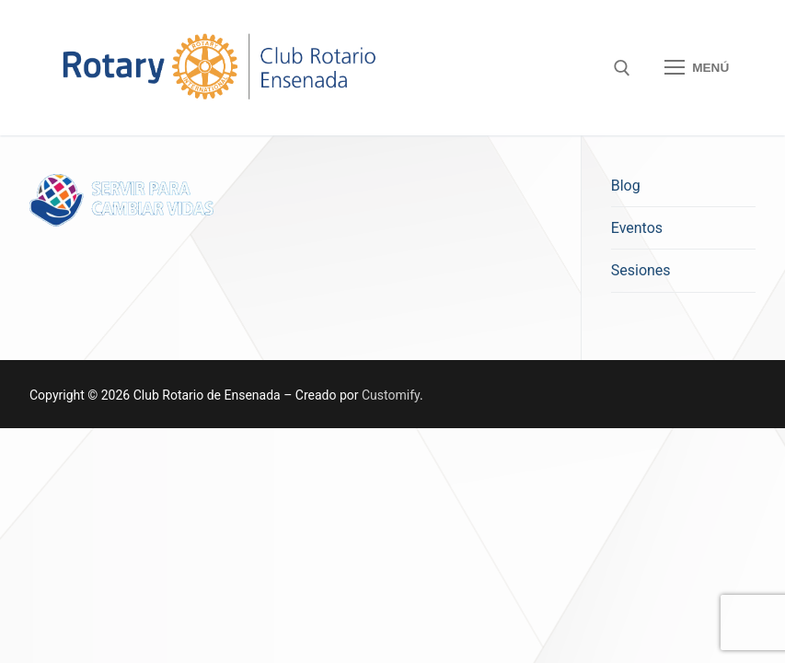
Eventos (637, 228)
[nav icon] (696, 68)
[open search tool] (622, 68)
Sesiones (641, 270)
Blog (626, 185)
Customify (391, 395)
